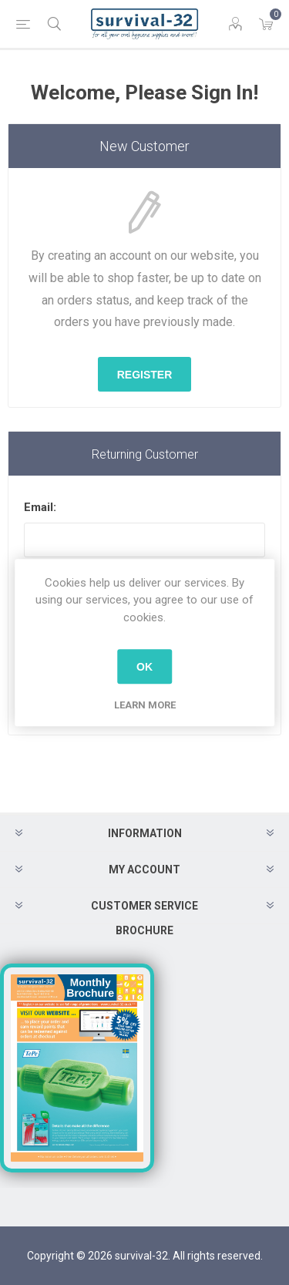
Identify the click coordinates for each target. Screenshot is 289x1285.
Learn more (145, 705)
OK (144, 667)
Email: (40, 507)
